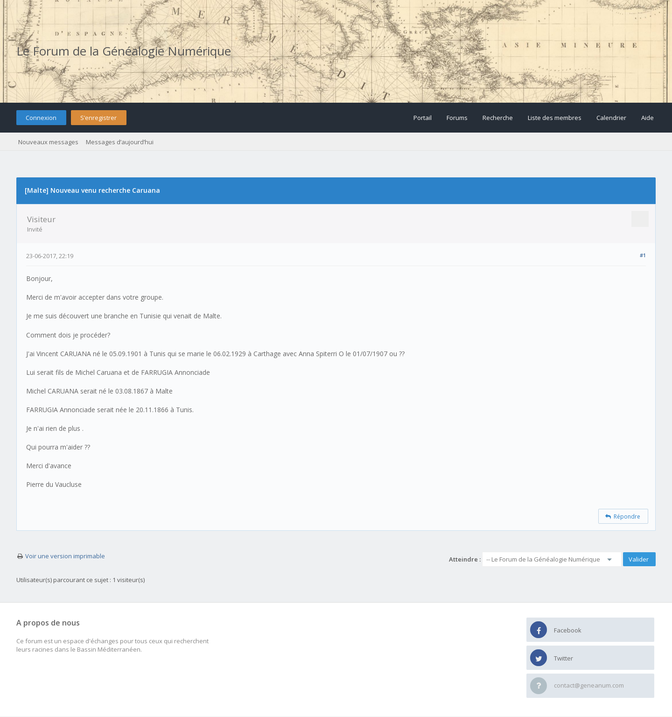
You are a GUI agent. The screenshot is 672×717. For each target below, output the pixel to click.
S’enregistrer (98, 117)
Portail (422, 117)
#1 (643, 255)
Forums (457, 117)
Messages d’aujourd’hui (120, 142)
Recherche (498, 117)
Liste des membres (554, 117)
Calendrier (611, 117)
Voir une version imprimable (65, 556)
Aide (647, 117)
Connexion (41, 117)
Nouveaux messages (48, 142)
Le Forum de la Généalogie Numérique (123, 50)
